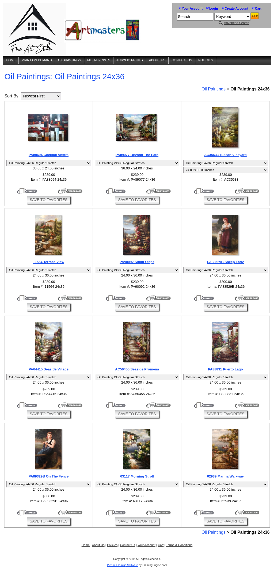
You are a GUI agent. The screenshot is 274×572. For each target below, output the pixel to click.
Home (11, 60)
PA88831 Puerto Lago (225, 369)
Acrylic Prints (129, 60)
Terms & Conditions (179, 545)
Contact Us (182, 60)
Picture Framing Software (122, 565)
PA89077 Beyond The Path (137, 155)
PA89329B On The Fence (49, 476)
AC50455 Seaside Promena (137, 369)
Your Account (192, 8)
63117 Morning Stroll (137, 476)
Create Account (236, 8)
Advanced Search (236, 23)
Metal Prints (98, 60)
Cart (258, 8)
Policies (205, 60)
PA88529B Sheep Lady (225, 262)
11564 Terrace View (48, 262)
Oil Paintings (69, 60)
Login (213, 8)
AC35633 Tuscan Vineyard (225, 155)
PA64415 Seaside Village (48, 369)
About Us (157, 60)
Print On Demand (37, 60)
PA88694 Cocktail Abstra (48, 155)
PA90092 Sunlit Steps (137, 262)
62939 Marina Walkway (225, 476)
